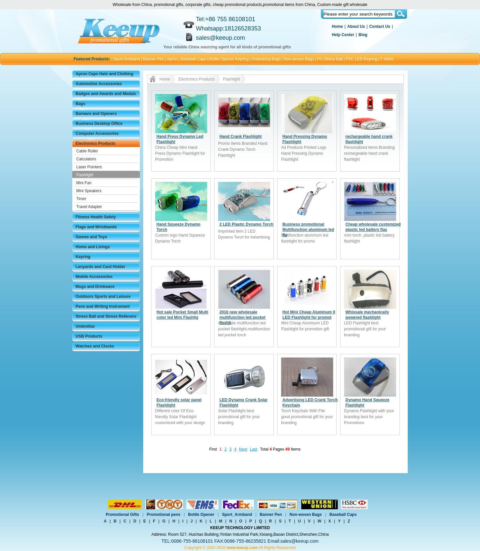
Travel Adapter (89, 206)
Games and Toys (91, 237)
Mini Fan (83, 183)
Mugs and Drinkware (95, 286)
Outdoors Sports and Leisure (103, 296)
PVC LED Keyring (361, 59)
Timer (81, 198)
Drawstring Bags (266, 59)
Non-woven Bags (299, 59)
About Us (356, 26)
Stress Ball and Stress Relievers (106, 316)
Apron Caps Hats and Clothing (104, 74)
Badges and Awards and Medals (106, 93)
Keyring (83, 256)
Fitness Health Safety (96, 217)
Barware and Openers (96, 113)
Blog (362, 34)
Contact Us (379, 26)
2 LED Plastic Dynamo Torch (246, 224)
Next (243, 449)
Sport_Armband (237, 514)
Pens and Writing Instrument (103, 306)
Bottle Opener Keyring (229, 59)
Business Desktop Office (99, 123)
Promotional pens (163, 514)
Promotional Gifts (122, 514)
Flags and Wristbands (96, 227)
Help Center (343, 34)
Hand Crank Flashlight (240, 136)
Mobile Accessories (94, 276)
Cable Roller (87, 151)
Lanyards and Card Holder (100, 266)
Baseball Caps (193, 59)
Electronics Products (95, 143)
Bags (80, 103)
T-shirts (386, 59)
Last (254, 449)
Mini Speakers (88, 191)
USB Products (89, 336)
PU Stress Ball (329, 59)
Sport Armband (126, 59)
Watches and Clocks (95, 346)
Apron (172, 59)
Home (337, 26)
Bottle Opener (201, 514)
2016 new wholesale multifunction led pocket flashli (242, 317)
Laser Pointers (89, 167)
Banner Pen (153, 59)
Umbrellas (85, 326)
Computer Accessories (97, 133)
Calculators (86, 159)
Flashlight (84, 175)
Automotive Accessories (99, 84)
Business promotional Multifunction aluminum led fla (308, 229)
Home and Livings (93, 247)
